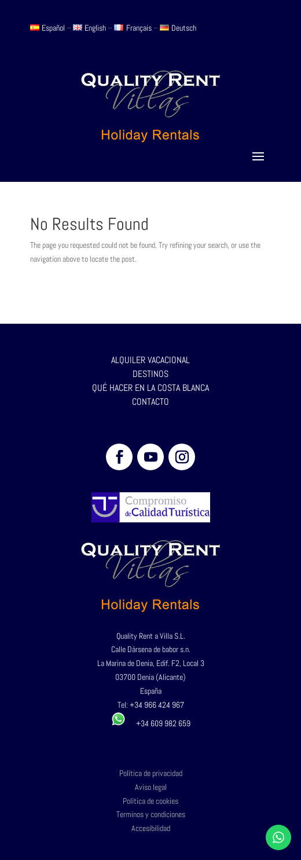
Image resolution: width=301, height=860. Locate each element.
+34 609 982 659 (150, 723)
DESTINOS (150, 374)
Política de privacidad (150, 773)
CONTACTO (150, 402)
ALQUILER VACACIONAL (150, 360)
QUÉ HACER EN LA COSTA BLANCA (150, 388)
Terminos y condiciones (150, 814)
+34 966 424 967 (157, 705)
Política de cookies (150, 801)
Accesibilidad (150, 828)
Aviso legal (151, 787)
